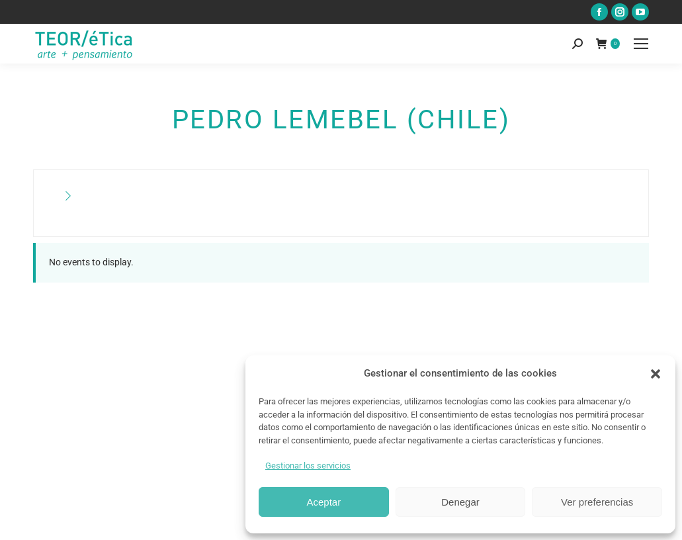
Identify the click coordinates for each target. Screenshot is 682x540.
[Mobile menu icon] (641, 44)
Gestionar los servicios (308, 466)
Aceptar (323, 502)
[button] (655, 374)
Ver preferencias (597, 502)
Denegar (460, 502)
